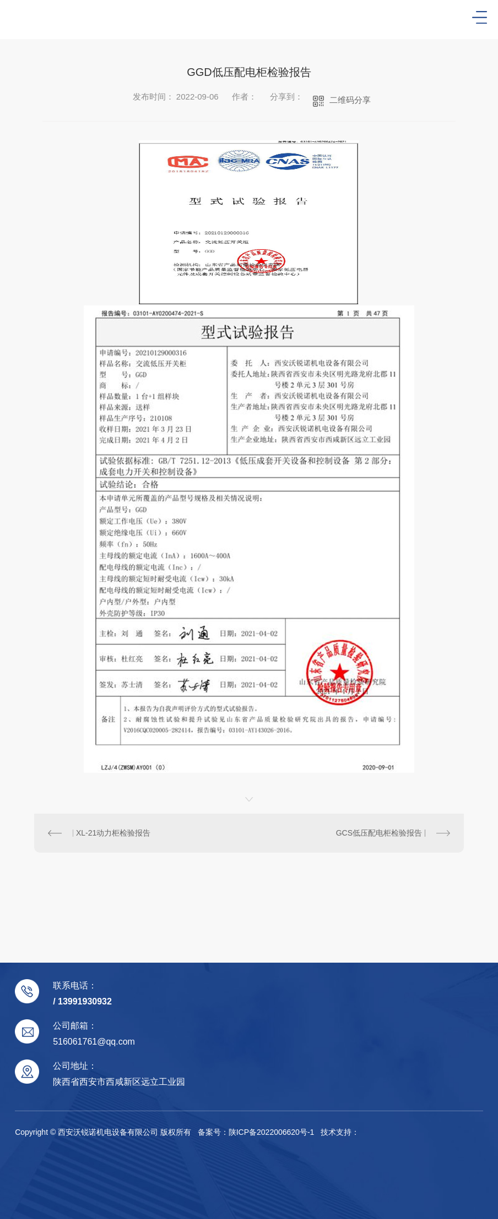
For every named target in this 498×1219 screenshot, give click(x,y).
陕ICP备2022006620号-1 (272, 1132)
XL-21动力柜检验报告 (113, 832)
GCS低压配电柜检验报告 (379, 832)
